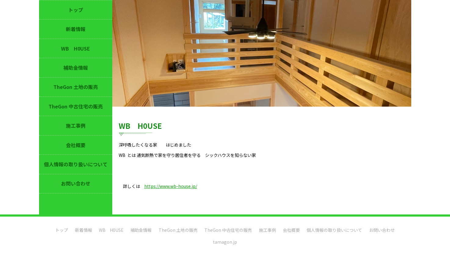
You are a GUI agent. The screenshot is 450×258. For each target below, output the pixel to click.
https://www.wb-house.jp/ (170, 186)
